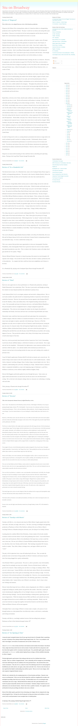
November (69, 106)
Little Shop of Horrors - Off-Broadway (59, 41)
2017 (67, 100)
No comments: (22, 160)
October (68, 108)
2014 (67, 143)
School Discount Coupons (57, 172)
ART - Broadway (55, 37)
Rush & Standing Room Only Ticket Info (59, 174)
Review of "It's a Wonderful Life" (12, 167)
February (69, 141)
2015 (67, 103)
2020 (67, 95)
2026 (67, 85)
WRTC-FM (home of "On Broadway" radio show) (61, 162)
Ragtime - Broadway (56, 48)
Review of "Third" (8, 280)
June (68, 134)
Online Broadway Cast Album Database (59, 164)
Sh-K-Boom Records (56, 181)
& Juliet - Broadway (56, 33)
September (69, 129)
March (68, 139)
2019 (67, 96)
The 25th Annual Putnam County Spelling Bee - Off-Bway (63, 52)
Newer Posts (5, 708)
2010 (67, 149)
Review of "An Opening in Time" (12, 633)
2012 (67, 146)
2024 (67, 88)
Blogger (44, 723)
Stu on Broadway (16, 7)
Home (26, 708)
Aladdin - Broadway (56, 35)
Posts (54, 61)
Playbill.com (54, 166)
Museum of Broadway (56, 31)
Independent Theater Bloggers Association (60, 176)
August (68, 131)
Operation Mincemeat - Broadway (58, 47)
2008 (67, 153)
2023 (67, 90)
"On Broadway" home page (57, 161)
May (68, 136)
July (68, 132)
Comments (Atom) (28, 711)
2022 (67, 91)
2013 (67, 144)
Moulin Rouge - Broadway (57, 45)
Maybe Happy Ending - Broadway (58, 43)
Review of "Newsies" (9, 396)
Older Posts (47, 708)
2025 (67, 86)
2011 (67, 148)
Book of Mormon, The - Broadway (58, 39)
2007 (67, 154)
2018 (67, 98)
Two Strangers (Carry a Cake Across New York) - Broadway (63, 54)
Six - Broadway (55, 50)
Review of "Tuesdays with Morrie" (13, 517)
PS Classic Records (56, 179)
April (68, 137)
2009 (67, 151)
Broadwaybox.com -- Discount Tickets (59, 168)
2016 (67, 101)
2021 (67, 93)
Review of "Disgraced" (9, 20)
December (69, 104)
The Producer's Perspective (57, 177)
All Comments (56, 63)
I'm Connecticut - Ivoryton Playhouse (59, 23)
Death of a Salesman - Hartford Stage (59, 22)
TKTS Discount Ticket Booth (57, 170)
